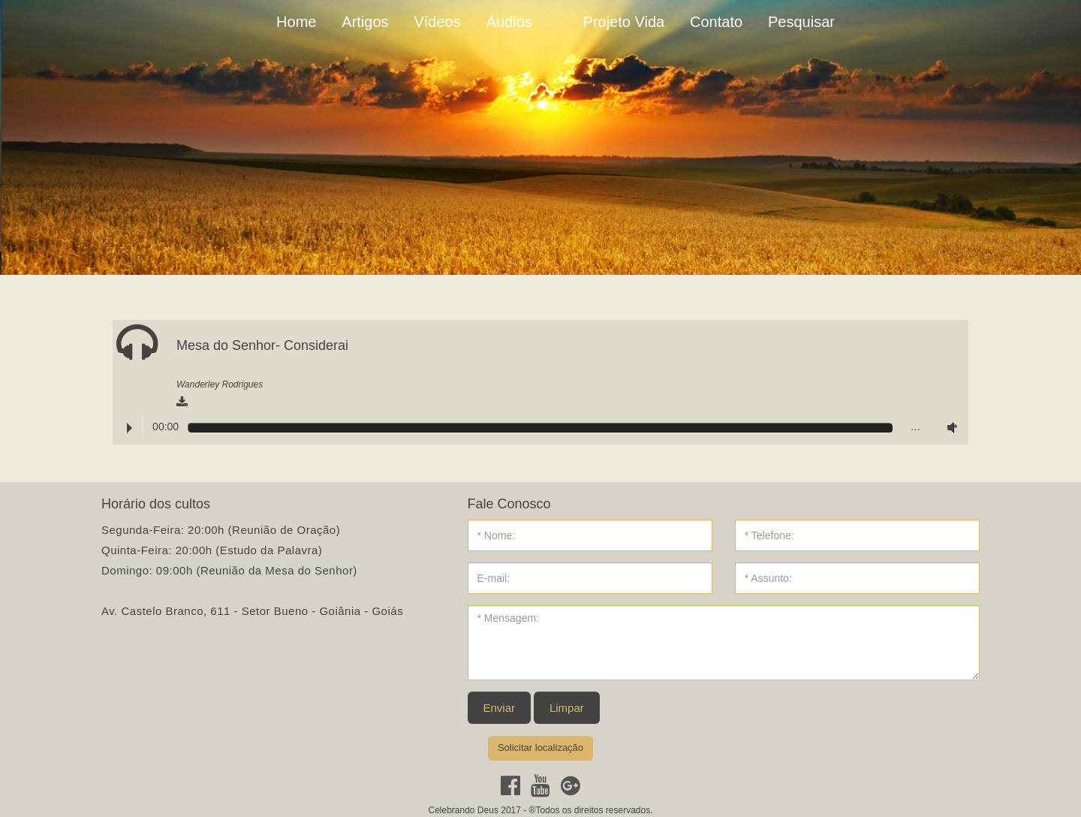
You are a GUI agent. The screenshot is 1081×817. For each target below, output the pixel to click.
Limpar (567, 707)
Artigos (365, 22)
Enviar (499, 707)
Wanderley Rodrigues (219, 384)
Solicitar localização (540, 747)
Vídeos (437, 22)
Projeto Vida (624, 22)
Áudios (509, 22)
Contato (716, 22)
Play (129, 428)
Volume (948, 427)
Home (296, 22)
